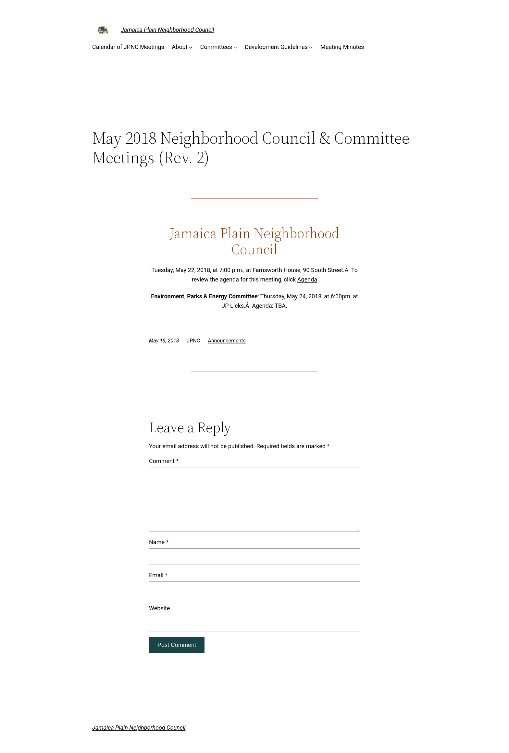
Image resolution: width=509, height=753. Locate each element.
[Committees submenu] (235, 47)
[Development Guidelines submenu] (311, 47)
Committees (216, 46)
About (180, 46)
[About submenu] (190, 47)
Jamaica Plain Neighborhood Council (167, 29)
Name (158, 542)
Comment (164, 461)
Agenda (307, 279)
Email (158, 575)
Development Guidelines (276, 46)
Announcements (227, 341)
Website (159, 608)
